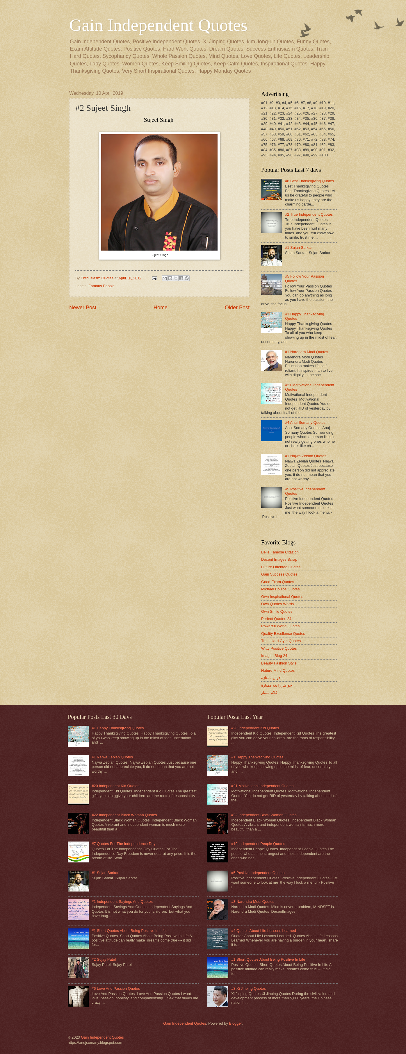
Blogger (235, 1023)
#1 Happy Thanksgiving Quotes (118, 728)
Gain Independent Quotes (158, 25)
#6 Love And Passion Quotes (116, 988)
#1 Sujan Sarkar (298, 247)
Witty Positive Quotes (279, 648)
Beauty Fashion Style (279, 663)
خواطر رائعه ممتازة (276, 685)
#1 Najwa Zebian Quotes (305, 456)
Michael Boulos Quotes (280, 589)
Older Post (237, 307)
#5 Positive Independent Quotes (257, 873)
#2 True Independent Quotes (309, 214)
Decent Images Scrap (279, 559)
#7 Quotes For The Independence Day (124, 844)
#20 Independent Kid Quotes (115, 786)
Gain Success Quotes (279, 574)
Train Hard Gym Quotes (281, 641)
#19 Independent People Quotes (258, 844)
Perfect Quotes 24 (276, 619)
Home (161, 307)
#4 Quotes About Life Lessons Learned (263, 930)
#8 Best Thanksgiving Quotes (309, 181)
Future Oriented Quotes (280, 567)
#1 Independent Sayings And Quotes (122, 901)
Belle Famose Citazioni (280, 552)
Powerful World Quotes (280, 626)
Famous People (101, 286)
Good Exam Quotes (277, 582)
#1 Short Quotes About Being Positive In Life (128, 930)
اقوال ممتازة (271, 678)
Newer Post (82, 307)
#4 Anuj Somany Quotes (305, 422)
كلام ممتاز (269, 692)
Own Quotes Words (277, 604)
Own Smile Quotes (276, 611)
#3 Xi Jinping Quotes (248, 988)
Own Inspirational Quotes (282, 596)
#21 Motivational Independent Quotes (262, 786)
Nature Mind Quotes (278, 670)
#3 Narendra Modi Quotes (252, 901)
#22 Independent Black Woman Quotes (124, 815)
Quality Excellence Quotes (283, 633)
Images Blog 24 (274, 655)
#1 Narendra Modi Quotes (306, 352)
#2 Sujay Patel (104, 959)
